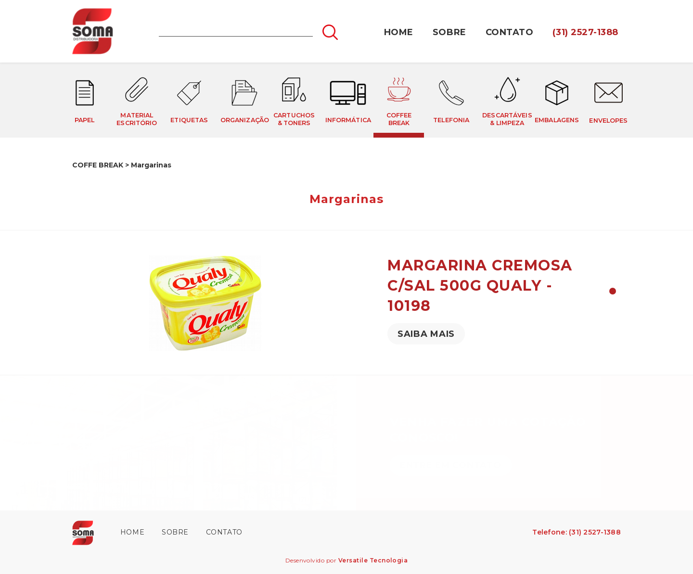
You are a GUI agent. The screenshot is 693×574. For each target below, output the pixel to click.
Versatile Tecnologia (373, 560)
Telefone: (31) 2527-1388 (576, 532)
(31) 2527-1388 (585, 32)
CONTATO (510, 32)
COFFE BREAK (97, 165)
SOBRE (449, 32)
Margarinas (151, 165)
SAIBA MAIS (426, 334)
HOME (398, 32)
